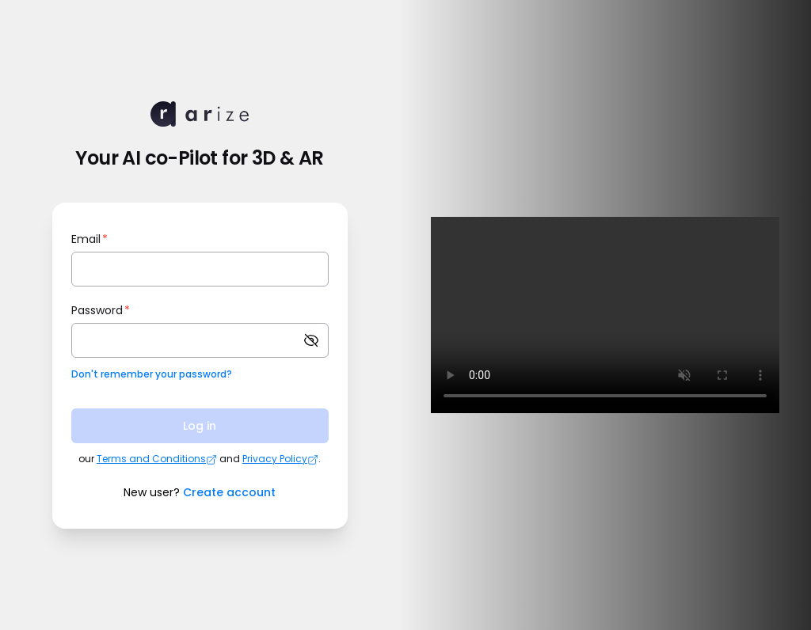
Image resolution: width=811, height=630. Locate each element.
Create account (229, 492)
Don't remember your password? (151, 374)
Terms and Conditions (157, 458)
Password (100, 310)
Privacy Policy (280, 458)
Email (89, 239)
